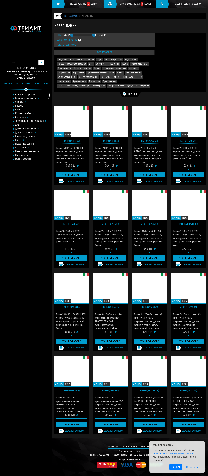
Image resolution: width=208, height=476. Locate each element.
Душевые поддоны (25, 132)
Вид (107, 59)
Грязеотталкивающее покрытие (72, 64)
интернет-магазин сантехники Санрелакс (175, 453)
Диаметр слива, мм (82, 68)
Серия (99, 59)
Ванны (19, 140)
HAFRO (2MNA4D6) (71, 307)
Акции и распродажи (25, 94)
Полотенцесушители (26, 136)
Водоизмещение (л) (139, 64)
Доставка (26, 84)
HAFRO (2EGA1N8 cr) (188, 307)
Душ (18, 125)
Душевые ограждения (27, 129)
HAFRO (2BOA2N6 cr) (188, 223)
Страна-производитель (83, 59)
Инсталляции (22, 155)
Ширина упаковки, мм (132, 77)
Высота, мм (113, 64)
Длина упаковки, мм (110, 77)
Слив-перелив (64, 68)
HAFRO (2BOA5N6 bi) (110, 223)
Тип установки (64, 59)
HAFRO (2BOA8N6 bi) (149, 223)
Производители (10, 84)
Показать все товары (67, 45)
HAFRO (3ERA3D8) (71, 390)
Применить (130, 94)
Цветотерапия (64, 81)
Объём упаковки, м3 (67, 77)
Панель (120, 73)
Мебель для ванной (25, 144)
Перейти (175, 467)
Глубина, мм (131, 59)
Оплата (37, 84)
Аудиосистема (79, 81)
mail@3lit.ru (29, 78)
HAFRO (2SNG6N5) (188, 140)
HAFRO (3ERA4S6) (110, 390)
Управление (78, 73)
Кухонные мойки (24, 113)
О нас (46, 84)
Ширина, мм (117, 59)
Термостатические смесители (30, 121)
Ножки (97, 68)
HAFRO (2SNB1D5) (110, 140)
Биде (18, 110)
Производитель (71, 16)
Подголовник (94, 81)
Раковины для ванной (27, 98)
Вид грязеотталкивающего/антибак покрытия (128, 86)
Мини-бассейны (23, 159)
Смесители (21, 117)
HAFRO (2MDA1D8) (188, 390)
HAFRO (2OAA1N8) (149, 307)
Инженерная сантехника (28, 151)
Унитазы (20, 102)
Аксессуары (22, 148)
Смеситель (101, 64)
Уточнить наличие (71, 174)
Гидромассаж (64, 73)
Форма (125, 64)
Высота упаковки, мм (88, 77)
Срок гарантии (109, 81)
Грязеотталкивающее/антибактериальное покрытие (81, 86)
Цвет (91, 64)
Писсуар (20, 106)
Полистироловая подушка (114, 68)
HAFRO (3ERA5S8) (110, 307)
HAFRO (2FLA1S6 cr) (149, 390)
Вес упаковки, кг (133, 73)
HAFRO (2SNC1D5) (71, 140)
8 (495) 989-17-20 (30, 75)
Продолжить (192, 467)
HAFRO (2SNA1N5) (149, 140)
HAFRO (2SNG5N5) (71, 223)
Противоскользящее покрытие (100, 73)
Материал (133, 68)
